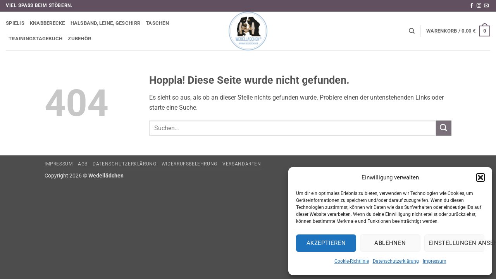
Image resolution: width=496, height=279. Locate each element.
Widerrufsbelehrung (189, 164)
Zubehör (79, 38)
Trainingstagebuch (35, 38)
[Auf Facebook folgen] (471, 6)
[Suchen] (412, 31)
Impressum (434, 261)
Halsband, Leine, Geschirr (105, 23)
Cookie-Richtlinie (351, 261)
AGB (83, 164)
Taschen (157, 23)
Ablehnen (390, 242)
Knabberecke (47, 23)
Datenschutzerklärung (396, 261)
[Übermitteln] (443, 128)
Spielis (15, 23)
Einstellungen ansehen (456, 242)
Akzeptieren (326, 242)
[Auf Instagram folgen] (479, 6)
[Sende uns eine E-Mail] (486, 6)
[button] (480, 177)
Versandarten (241, 164)
